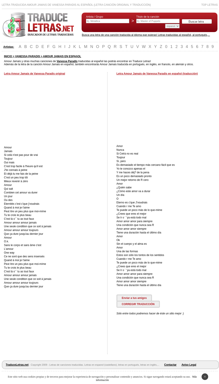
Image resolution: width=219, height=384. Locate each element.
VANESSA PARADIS (27, 56)
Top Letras (209, 4)
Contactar (170, 364)
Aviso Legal (189, 364)
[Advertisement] (41, 111)
